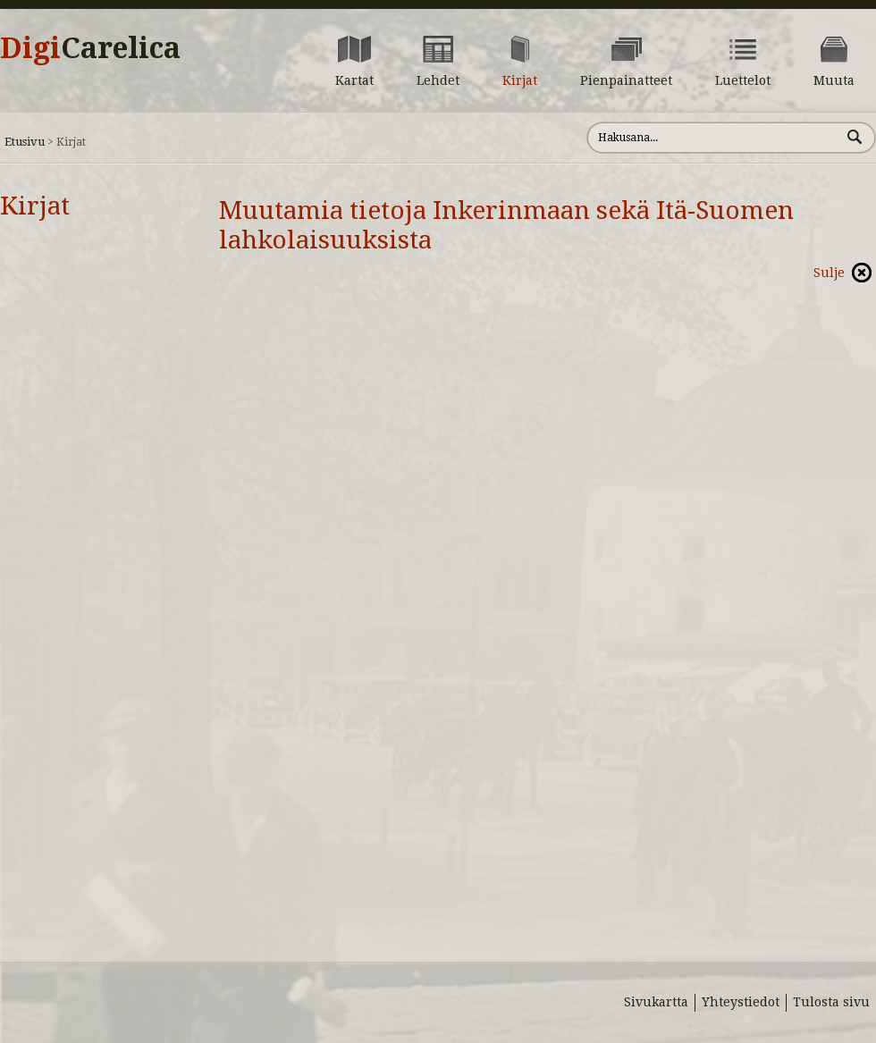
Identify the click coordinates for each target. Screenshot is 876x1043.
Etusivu (24, 141)
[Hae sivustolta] (713, 137)
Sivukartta (656, 1002)
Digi (90, 48)
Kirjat (35, 206)
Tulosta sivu (831, 1002)
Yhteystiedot (740, 1002)
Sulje (829, 272)
